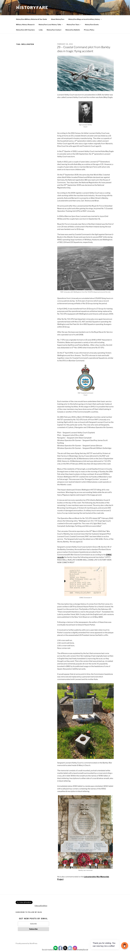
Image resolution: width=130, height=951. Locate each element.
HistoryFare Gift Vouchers (25, 30)
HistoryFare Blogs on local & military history (85, 19)
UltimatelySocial (81, 950)
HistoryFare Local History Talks (51, 24)
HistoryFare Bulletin (72, 30)
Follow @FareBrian (41, 906)
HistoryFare (32, 7)
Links (41, 30)
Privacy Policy (89, 30)
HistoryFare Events (92, 24)
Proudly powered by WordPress (26, 943)
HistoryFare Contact (54, 30)
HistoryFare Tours (74, 24)
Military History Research (25, 24)
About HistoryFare (57, 19)
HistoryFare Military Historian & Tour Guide (31, 19)
